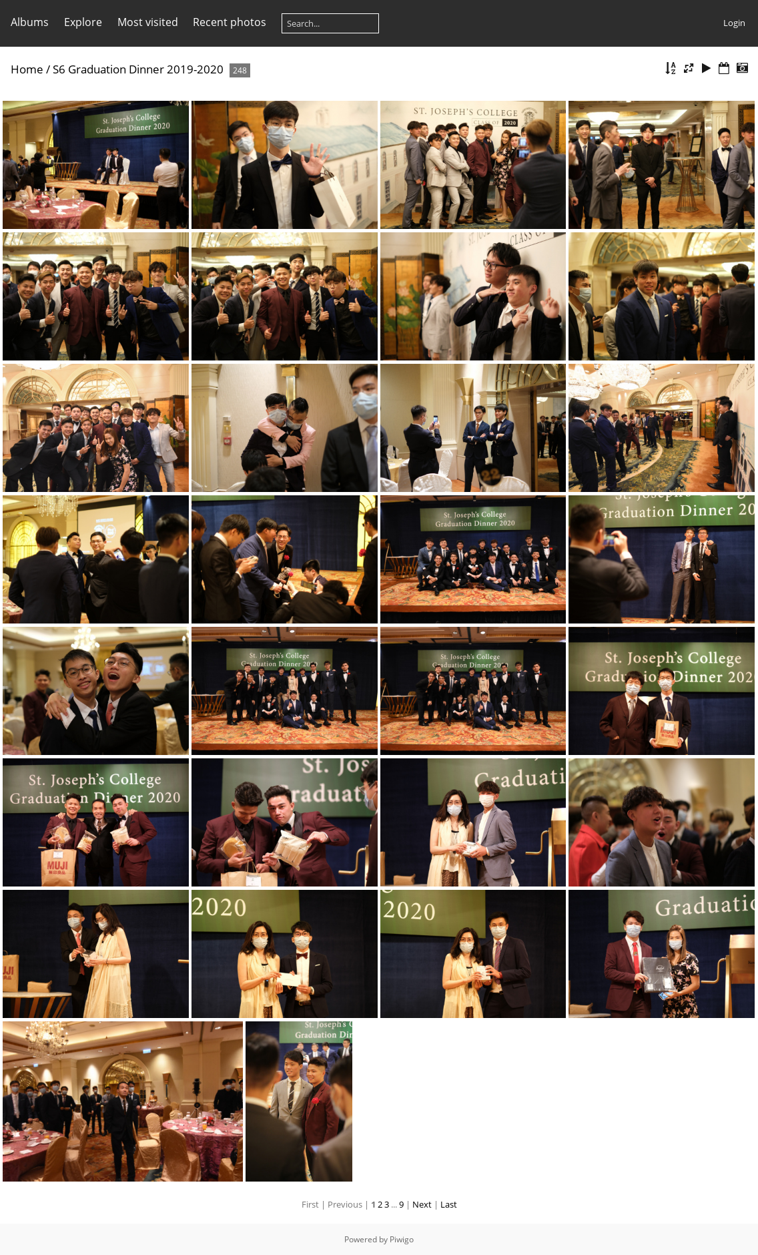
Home (27, 69)
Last (448, 1204)
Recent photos (229, 22)
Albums (30, 22)
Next (422, 1204)
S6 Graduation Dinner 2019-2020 (138, 69)
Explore (83, 22)
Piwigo (402, 1239)
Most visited (147, 22)
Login (734, 23)
